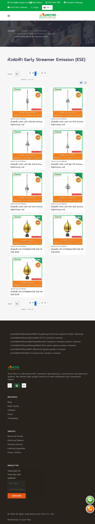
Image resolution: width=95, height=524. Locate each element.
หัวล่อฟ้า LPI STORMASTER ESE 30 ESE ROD (67, 250)
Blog (10, 402)
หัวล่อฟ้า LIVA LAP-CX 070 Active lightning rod (67, 123)
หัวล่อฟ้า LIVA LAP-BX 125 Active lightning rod (26, 166)
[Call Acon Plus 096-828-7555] (90, 509)
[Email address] (17, 489)
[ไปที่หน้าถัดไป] (42, 73)
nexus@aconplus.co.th (19, 2)
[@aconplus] (36, 2)
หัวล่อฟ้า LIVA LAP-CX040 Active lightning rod (26, 123)
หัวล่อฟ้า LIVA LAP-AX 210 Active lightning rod (26, 208)
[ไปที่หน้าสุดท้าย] (45, 73)
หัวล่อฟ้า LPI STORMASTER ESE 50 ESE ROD (27, 293)
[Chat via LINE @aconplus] (90, 500)
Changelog (13, 418)
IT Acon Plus (25, 519)
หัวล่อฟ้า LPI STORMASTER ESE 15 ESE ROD (26, 250)
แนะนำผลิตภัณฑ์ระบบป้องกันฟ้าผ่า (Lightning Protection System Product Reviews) (46, 334)
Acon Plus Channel (17, 7)
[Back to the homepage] (47, 16)
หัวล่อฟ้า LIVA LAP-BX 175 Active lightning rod (66, 166)
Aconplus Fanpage (73, 2)
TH (47, 7)
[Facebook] (10, 385)
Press (10, 414)
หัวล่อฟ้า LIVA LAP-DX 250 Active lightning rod (67, 208)
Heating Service (15, 444)
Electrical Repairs (16, 440)
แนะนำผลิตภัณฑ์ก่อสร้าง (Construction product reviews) (35, 353)
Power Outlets (14, 452)
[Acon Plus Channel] (24, 385)
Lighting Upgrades (16, 448)
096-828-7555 (53, 2)
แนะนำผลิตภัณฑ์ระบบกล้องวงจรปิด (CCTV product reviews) (36, 337)
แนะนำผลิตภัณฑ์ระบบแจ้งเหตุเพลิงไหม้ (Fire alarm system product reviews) (43, 345)
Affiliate (11, 410)
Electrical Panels (15, 436)
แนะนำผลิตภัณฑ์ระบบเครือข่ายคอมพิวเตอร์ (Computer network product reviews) (45, 341)
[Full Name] (17, 483)
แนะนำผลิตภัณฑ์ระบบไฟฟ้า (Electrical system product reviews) (37, 349)
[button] (9, 16)
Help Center (13, 406)
